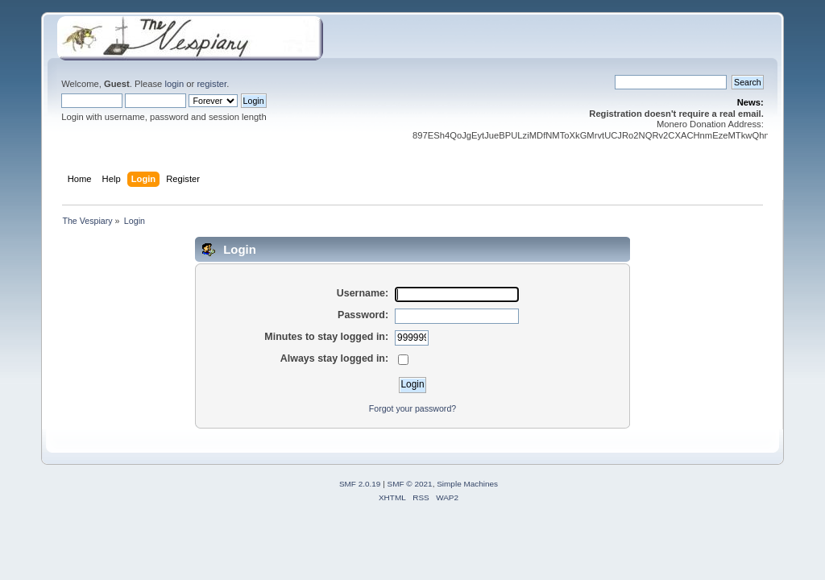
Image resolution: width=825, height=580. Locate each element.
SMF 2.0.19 (360, 483)
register (211, 84)
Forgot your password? (412, 408)
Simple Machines (467, 483)
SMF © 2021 (410, 483)
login (174, 84)
